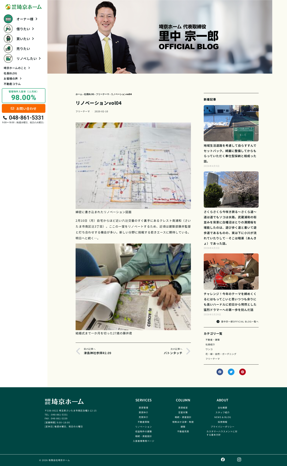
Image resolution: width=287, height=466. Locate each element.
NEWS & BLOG (222, 417)
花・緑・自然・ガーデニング (221, 353)
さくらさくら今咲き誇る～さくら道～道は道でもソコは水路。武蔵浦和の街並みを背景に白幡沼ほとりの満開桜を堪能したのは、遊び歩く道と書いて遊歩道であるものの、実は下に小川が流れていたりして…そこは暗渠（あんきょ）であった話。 (230, 227)
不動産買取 (144, 421)
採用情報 (222, 421)
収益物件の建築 (143, 431)
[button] (220, 372)
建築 (183, 426)
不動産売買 (183, 431)
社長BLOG (10, 73)
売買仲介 (143, 417)
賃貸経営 (183, 407)
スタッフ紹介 (222, 412)
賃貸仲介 (143, 412)
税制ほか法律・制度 (183, 421)
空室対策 (183, 412)
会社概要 (222, 407)
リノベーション (143, 426)
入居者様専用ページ (143, 440)
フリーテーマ (102, 94)
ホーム (79, 94)
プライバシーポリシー (222, 426)
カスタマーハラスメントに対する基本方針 (221, 433)
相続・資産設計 (143, 436)
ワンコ (209, 349)
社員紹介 (210, 344)
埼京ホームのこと (17, 67)
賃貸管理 (143, 407)
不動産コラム (12, 84)
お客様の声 (12, 78)
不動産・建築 (213, 339)
